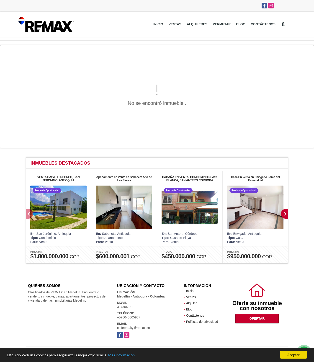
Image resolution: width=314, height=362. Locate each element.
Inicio (158, 24)
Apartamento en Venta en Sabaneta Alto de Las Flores (124, 178)
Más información (121, 355)
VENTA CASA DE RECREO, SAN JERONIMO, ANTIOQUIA (58, 178)
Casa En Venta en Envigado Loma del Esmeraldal (255, 178)
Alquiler (191, 303)
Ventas (175, 24)
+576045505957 (128, 317)
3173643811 (126, 307)
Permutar (222, 24)
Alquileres (197, 24)
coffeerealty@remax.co (133, 328)
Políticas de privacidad (202, 321)
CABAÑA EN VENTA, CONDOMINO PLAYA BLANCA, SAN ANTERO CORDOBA (189, 178)
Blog (240, 24)
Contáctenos (263, 24)
